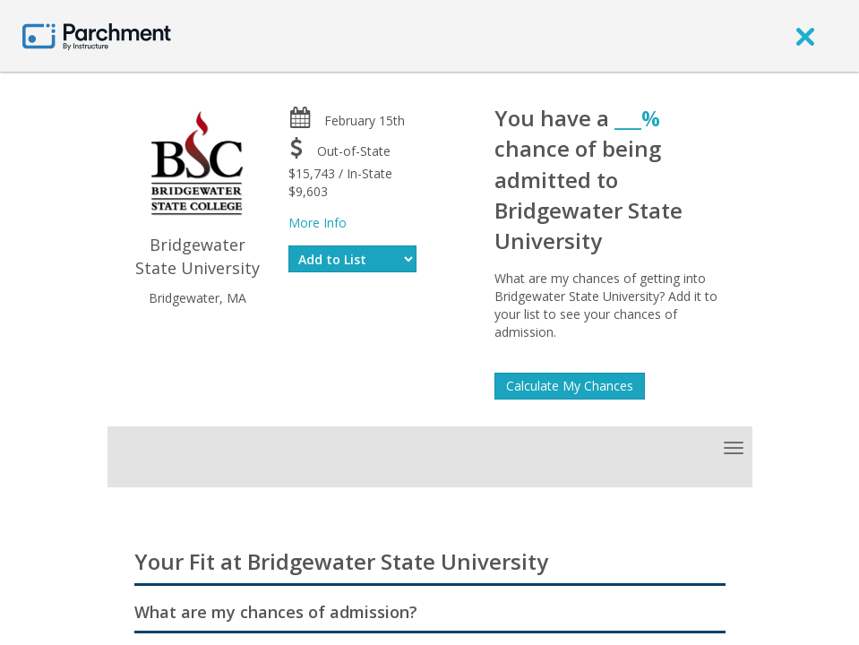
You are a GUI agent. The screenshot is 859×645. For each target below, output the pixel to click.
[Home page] (96, 35)
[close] (805, 36)
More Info (317, 222)
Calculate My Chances (569, 385)
